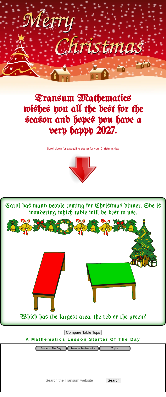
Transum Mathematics (83, 348)
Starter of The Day (51, 348)
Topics (114, 348)
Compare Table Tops (83, 332)
